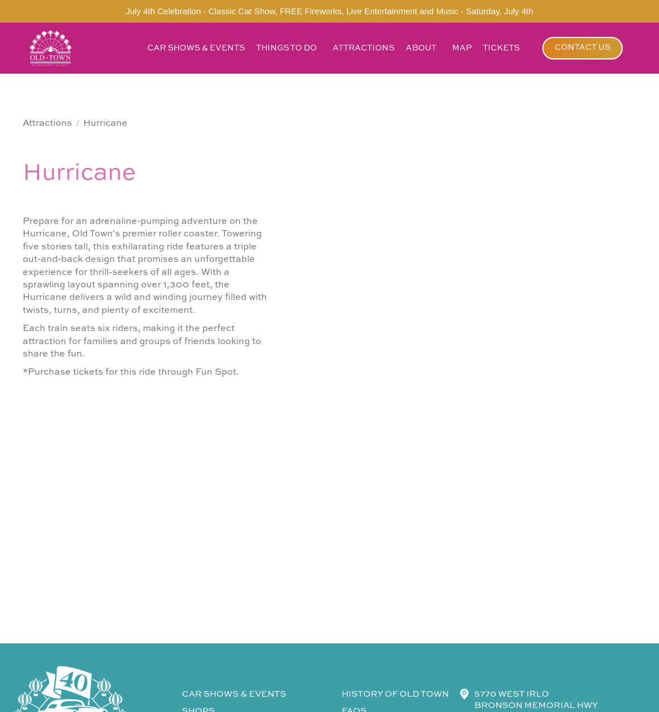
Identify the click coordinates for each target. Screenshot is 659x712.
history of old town (395, 694)
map (461, 48)
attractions (363, 48)
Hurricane (105, 123)
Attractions (47, 123)
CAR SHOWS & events (234, 694)
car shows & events (196, 48)
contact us (582, 48)
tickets (501, 48)
